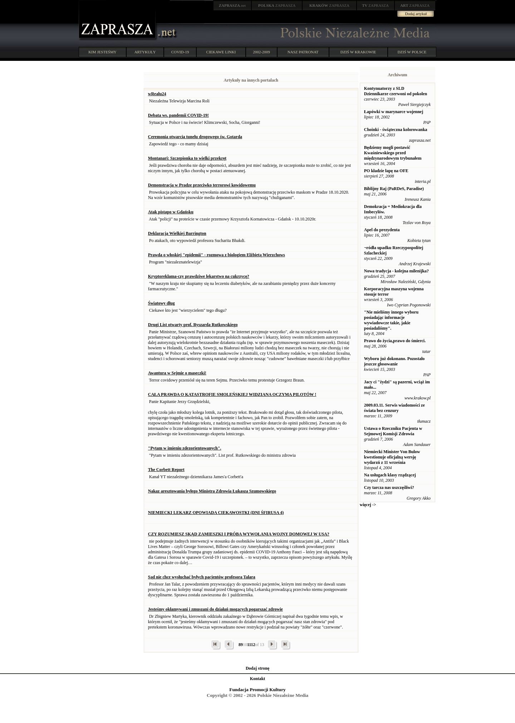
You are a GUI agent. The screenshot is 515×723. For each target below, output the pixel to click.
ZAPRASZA (277, 5)
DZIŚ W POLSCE (411, 52)
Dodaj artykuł (416, 13)
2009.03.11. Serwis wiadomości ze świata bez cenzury (394, 408)
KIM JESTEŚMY (102, 52)
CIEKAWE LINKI (221, 52)
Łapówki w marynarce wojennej (393, 111)
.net (232, 5)
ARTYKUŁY (145, 52)
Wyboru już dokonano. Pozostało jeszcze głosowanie (394, 361)
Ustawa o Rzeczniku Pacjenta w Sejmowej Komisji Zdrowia (393, 431)
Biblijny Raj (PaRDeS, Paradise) (394, 188)
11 (249, 644)
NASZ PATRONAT (303, 52)
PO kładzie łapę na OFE (386, 170)
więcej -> (368, 504)
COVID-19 (180, 52)
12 (253, 644)
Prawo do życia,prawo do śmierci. (395, 340)
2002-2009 (261, 52)
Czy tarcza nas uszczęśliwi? (389, 487)
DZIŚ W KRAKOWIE (358, 52)
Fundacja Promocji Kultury (257, 689)
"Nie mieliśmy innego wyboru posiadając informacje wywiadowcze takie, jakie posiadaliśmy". (391, 320)
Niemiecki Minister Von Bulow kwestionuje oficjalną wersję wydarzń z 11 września (392, 457)
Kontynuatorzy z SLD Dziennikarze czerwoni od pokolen (395, 91)
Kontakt (257, 678)
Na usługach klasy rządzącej (390, 474)
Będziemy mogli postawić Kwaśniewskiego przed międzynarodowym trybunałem (393, 153)
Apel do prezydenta (382, 229)
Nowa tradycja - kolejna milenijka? (396, 270)
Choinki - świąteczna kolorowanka (395, 129)
